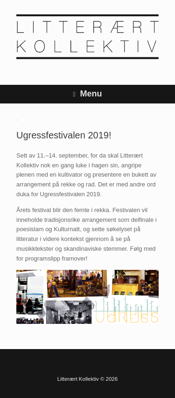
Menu (87, 94)
